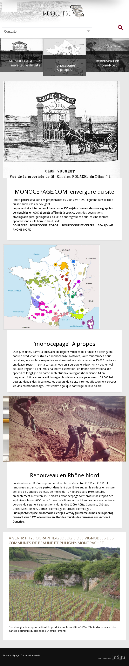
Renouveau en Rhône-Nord (107, 63)
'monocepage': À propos (64, 67)
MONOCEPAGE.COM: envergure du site (25, 63)
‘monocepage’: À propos (64, 343)
